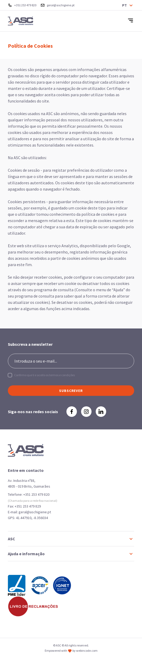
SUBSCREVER (71, 390)
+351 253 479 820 (36, 494)
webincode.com (87, 650)
